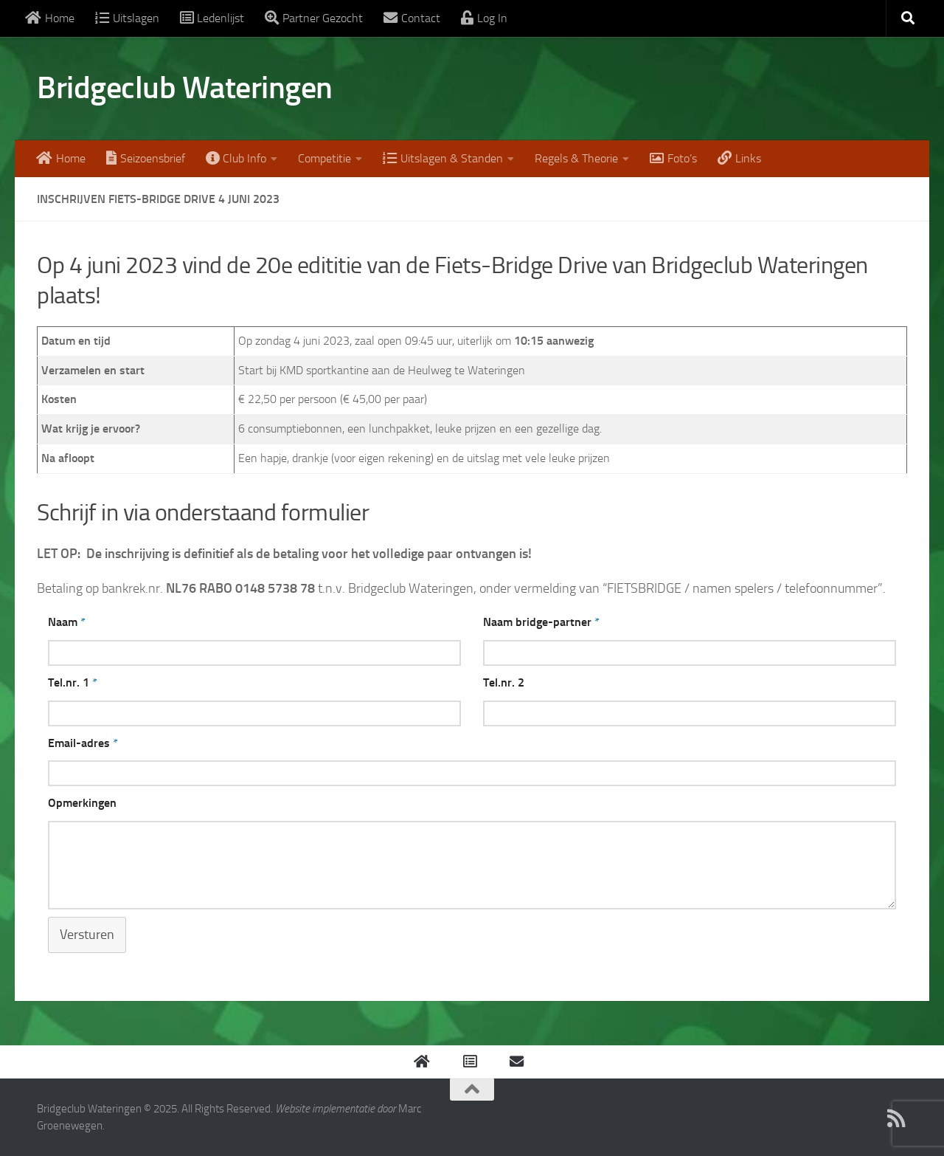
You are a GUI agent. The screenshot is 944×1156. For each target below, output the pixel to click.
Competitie (324, 158)
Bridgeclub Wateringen (185, 87)
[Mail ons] (896, 1118)
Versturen (87, 934)
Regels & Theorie (576, 158)
